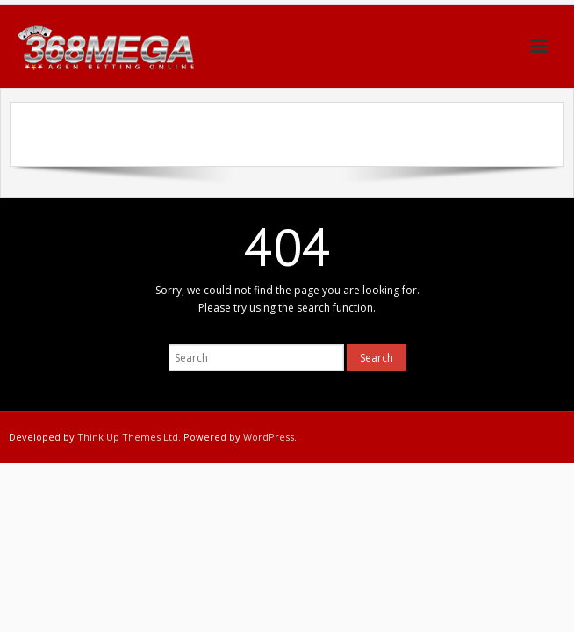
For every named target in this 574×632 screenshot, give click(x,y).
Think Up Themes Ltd (127, 436)
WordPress (268, 436)
